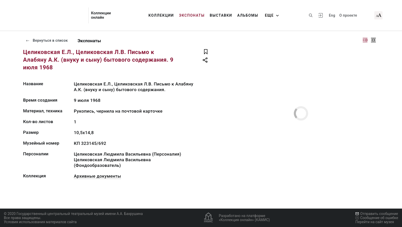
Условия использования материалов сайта (40, 222)
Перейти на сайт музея (374, 222)
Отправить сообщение (376, 214)
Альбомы (247, 15)
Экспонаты (192, 15)
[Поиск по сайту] (310, 15)
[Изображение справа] (365, 40)
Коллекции (161, 15)
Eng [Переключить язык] (332, 15)
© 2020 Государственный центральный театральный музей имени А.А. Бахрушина (73, 214)
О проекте (348, 15)
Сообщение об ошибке (376, 218)
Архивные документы (97, 176)
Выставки (221, 15)
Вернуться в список (47, 40)
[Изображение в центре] (373, 40)
